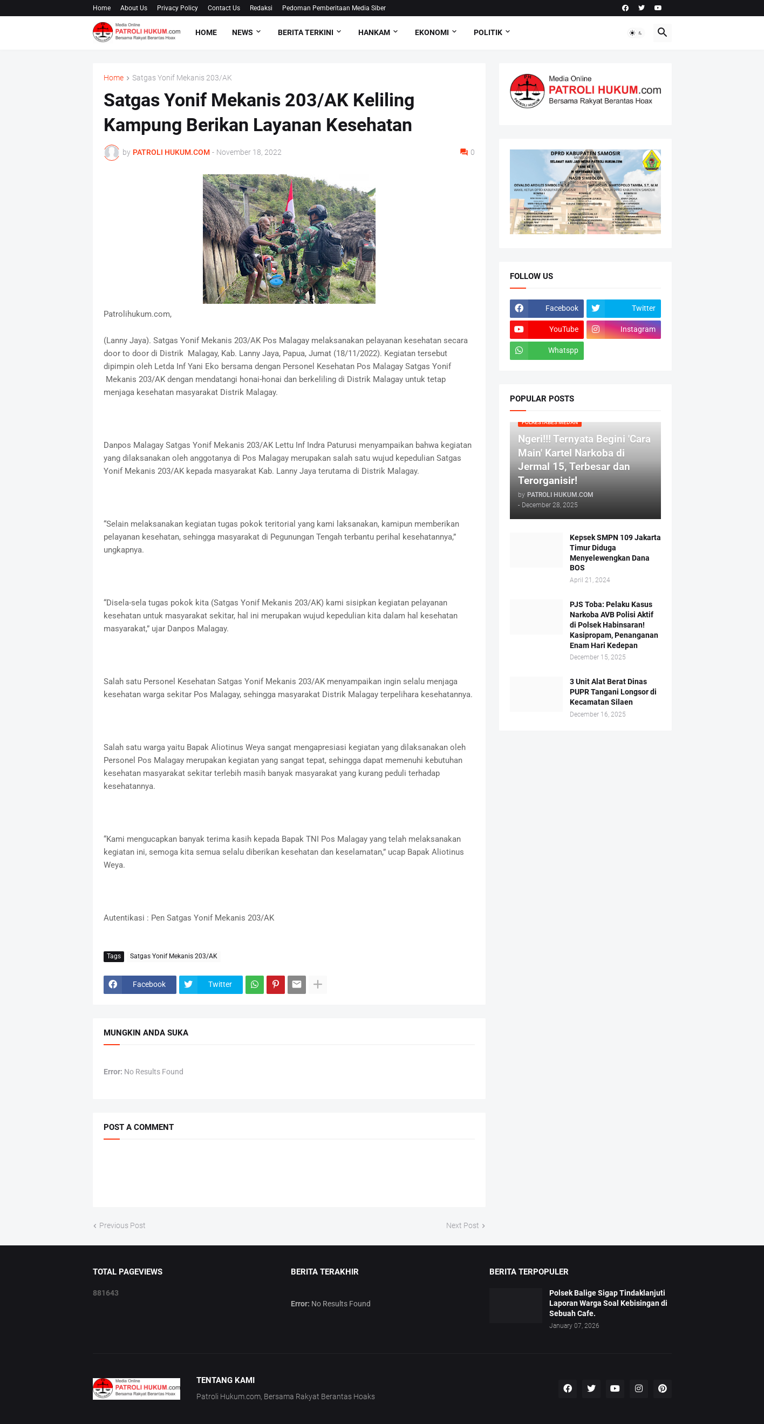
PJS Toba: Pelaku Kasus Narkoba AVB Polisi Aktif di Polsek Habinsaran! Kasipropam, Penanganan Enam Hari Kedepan (614, 625)
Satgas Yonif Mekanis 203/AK (182, 78)
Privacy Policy (177, 8)
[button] (636, 33)
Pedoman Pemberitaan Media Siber (334, 8)
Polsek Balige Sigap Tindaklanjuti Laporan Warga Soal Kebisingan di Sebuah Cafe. (608, 1303)
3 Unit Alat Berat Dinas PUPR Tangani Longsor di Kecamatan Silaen (613, 691)
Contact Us (224, 8)
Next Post (462, 1225)
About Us (133, 8)
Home (102, 8)
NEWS (242, 32)
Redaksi (261, 8)
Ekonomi (432, 32)
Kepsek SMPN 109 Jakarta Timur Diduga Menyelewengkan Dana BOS (615, 553)
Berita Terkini (305, 32)
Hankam (374, 32)
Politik (488, 32)
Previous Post (122, 1225)
